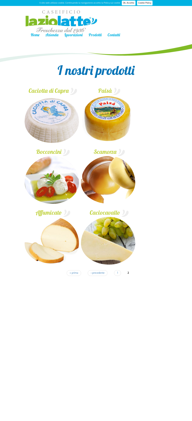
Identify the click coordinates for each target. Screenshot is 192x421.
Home (35, 34)
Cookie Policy (144, 2)
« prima (74, 273)
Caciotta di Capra (49, 90)
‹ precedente (98, 273)
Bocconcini (48, 151)
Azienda (51, 34)
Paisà (105, 90)
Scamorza (105, 151)
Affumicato (49, 212)
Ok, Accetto (128, 2)
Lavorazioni (73, 34)
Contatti (114, 34)
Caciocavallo (105, 212)
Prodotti (95, 34)
